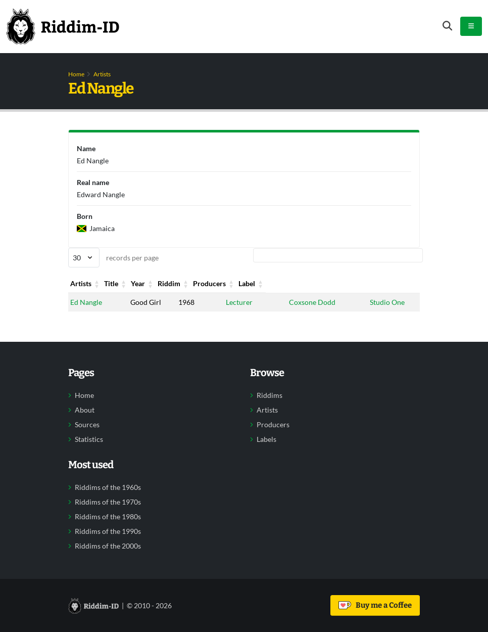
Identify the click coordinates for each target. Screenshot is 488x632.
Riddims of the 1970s (108, 502)
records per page (113, 257)
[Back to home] (62, 26)
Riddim (237, 283)
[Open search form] (447, 26)
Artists (102, 74)
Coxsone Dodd (311, 302)
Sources (87, 425)
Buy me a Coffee (375, 605)
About (84, 410)
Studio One (387, 302)
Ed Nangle (86, 302)
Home (76, 74)
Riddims (269, 395)
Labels (266, 439)
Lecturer (239, 302)
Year (185, 283)
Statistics (89, 439)
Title (137, 283)
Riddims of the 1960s (108, 487)
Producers (304, 283)
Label (378, 283)
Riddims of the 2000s (108, 546)
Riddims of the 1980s (108, 517)
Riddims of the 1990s (108, 531)
